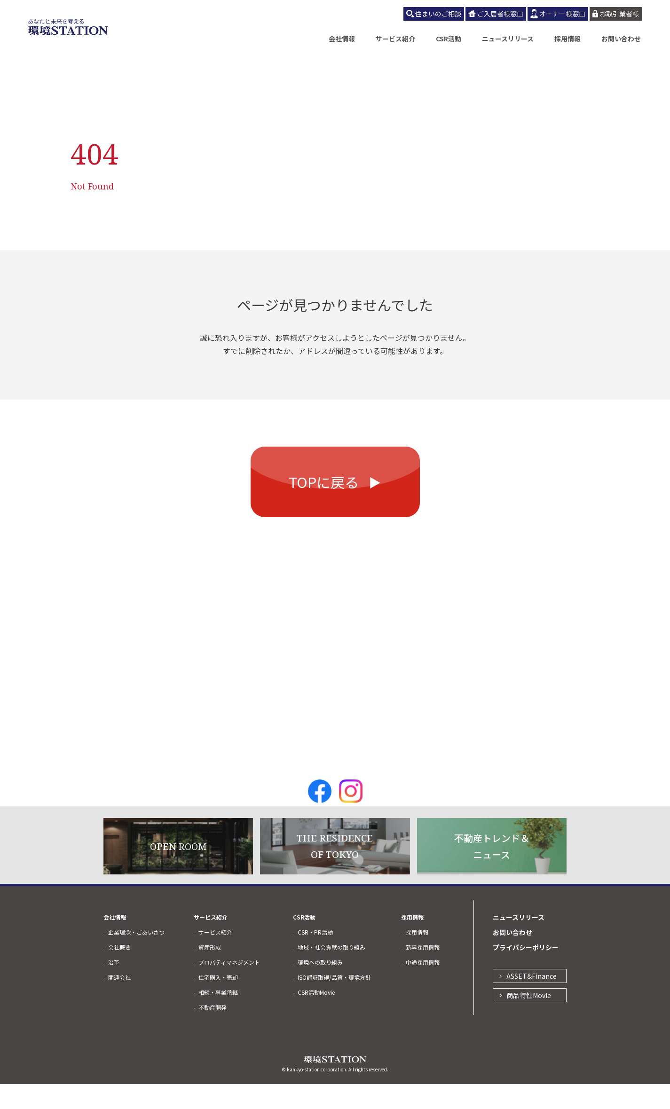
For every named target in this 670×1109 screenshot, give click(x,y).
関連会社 (119, 1002)
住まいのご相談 (438, 13)
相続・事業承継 (218, 1017)
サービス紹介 (395, 38)
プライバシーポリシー (526, 972)
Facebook (319, 816)
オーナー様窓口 (562, 13)
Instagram (351, 816)
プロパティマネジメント (229, 987)
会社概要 (119, 972)
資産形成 (209, 972)
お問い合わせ (621, 38)
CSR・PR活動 (315, 957)
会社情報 (342, 38)
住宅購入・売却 (218, 1002)
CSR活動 (448, 38)
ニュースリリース (508, 38)
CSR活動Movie (316, 1017)
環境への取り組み (320, 987)
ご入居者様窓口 (500, 13)
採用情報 (567, 38)
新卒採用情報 (423, 972)
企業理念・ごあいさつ (136, 957)
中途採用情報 (423, 987)
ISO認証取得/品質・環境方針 (334, 1002)
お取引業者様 (619, 13)
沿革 (113, 987)
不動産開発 (212, 1032)
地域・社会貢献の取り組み (331, 972)
